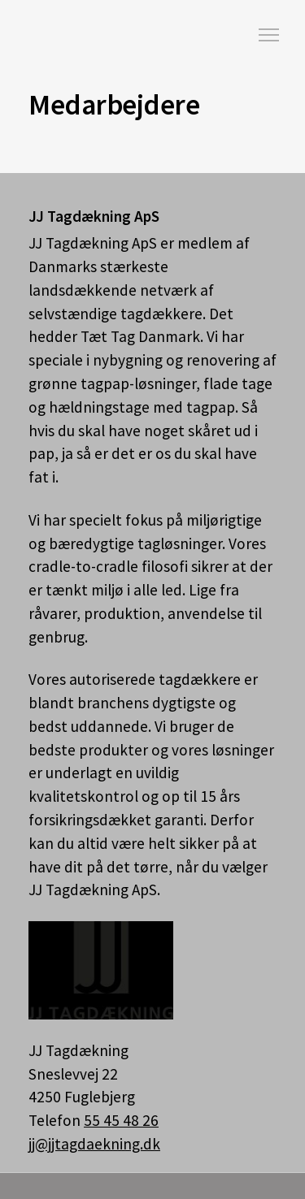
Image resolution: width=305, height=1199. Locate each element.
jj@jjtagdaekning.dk (94, 1144)
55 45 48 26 (121, 1120)
